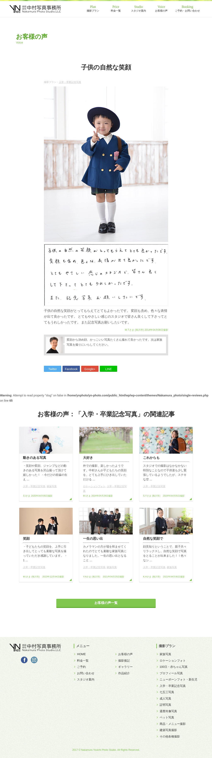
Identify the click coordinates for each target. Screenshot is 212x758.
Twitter (52, 369)
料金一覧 (116, 10)
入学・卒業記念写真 (70, 82)
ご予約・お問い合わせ (187, 10)
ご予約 (80, 666)
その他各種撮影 (168, 736)
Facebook (71, 369)
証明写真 (163, 704)
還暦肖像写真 (166, 711)
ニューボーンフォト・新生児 (176, 679)
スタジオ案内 (138, 10)
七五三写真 (165, 692)
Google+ (89, 369)
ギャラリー (124, 666)
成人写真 (163, 698)
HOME (80, 654)
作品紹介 (122, 673)
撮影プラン (93, 10)
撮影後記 (122, 660)
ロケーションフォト (94, 486)
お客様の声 (161, 10)
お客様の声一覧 (106, 603)
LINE (108, 369)
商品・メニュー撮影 (171, 723)
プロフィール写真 (169, 673)
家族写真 (52, 486)
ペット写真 (165, 717)
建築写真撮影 (166, 730)
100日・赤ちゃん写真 (172, 666)
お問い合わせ (84, 673)
